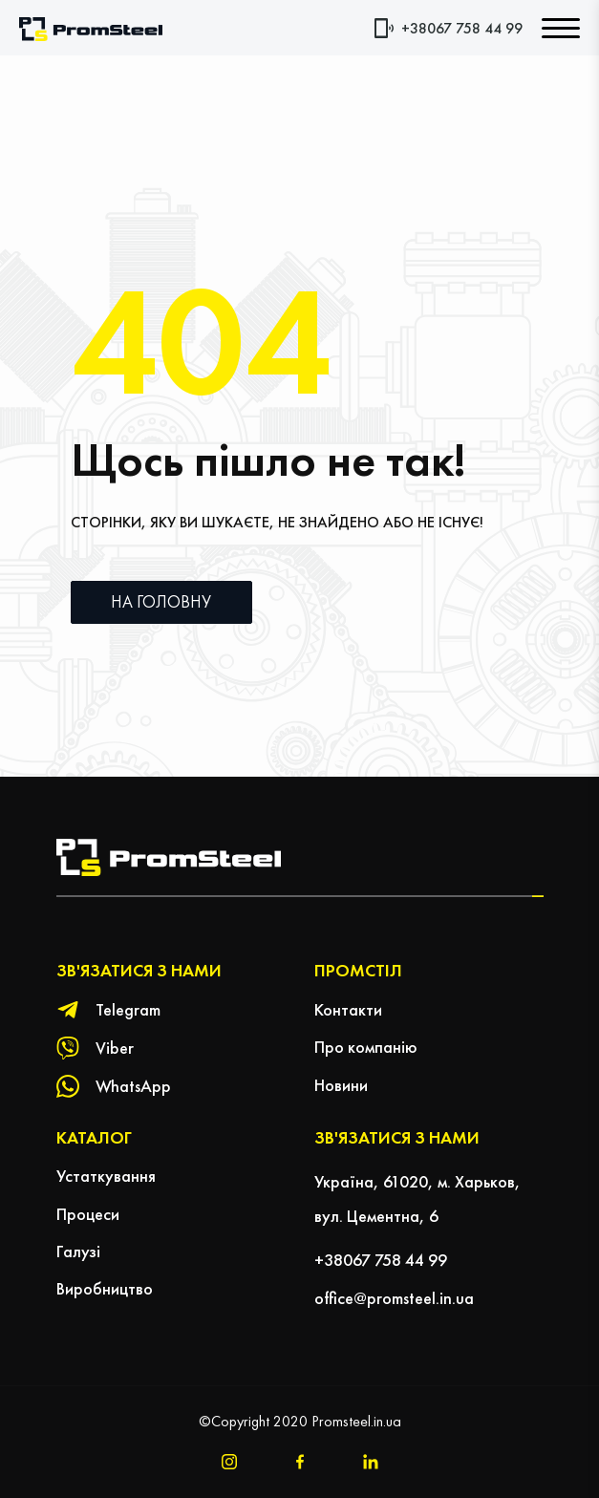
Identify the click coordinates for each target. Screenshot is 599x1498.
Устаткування (106, 1176)
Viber (115, 1048)
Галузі (78, 1251)
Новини (341, 1085)
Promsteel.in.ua (356, 1421)
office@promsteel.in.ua (394, 1298)
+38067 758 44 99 (462, 28)
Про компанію (365, 1047)
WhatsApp (133, 1086)
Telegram (128, 1009)
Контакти (348, 1009)
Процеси (87, 1214)
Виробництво (104, 1288)
